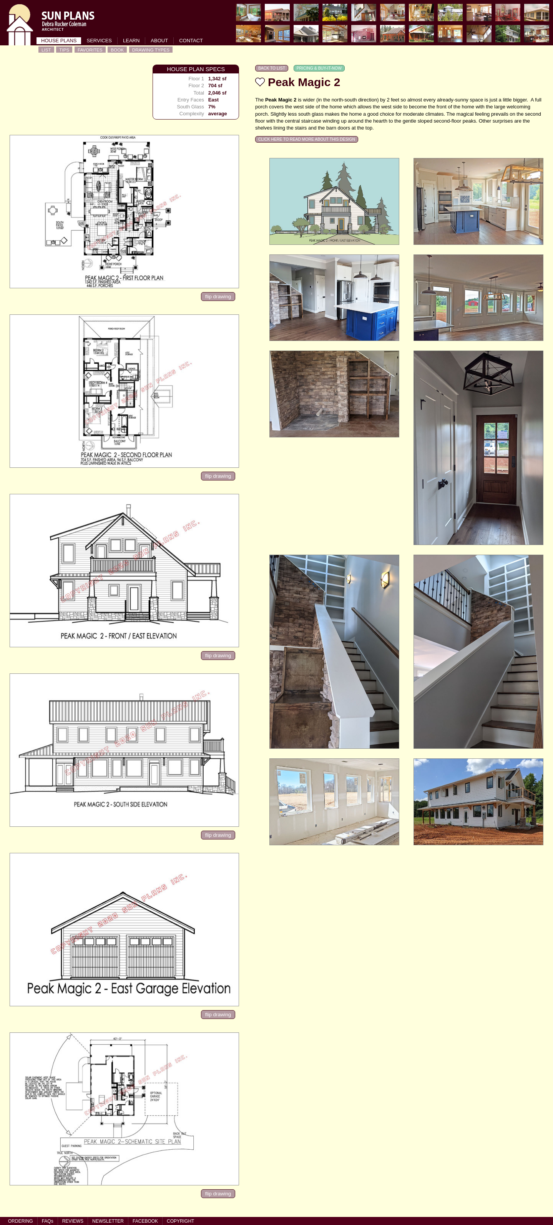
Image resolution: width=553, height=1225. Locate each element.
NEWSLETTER (108, 1221)
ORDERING (20, 1221)
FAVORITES (90, 49)
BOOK (117, 49)
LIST (46, 49)
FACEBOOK (145, 1221)
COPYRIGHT (180, 1221)
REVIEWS (72, 1221)
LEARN (131, 40)
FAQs (47, 1221)
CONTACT (191, 40)
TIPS (64, 49)
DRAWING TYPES (150, 49)
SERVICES (99, 40)
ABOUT (159, 40)
